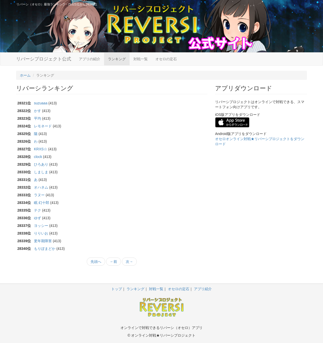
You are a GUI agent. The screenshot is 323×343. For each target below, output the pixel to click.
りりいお (41, 233)
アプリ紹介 (203, 289)
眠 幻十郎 (41, 203)
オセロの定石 (166, 59)
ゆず (37, 218)
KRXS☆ (40, 149)
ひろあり (41, 164)
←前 (113, 262)
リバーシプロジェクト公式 (43, 59)
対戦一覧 (140, 59)
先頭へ (96, 262)
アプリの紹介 (89, 59)
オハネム (41, 187)
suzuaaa (40, 103)
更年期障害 (43, 241)
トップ (116, 289)
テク (37, 210)
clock (38, 157)
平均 (37, 118)
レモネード (43, 126)
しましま (41, 172)
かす (37, 111)
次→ (129, 262)
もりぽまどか (44, 249)
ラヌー (39, 195)
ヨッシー (41, 226)
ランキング (117, 59)
